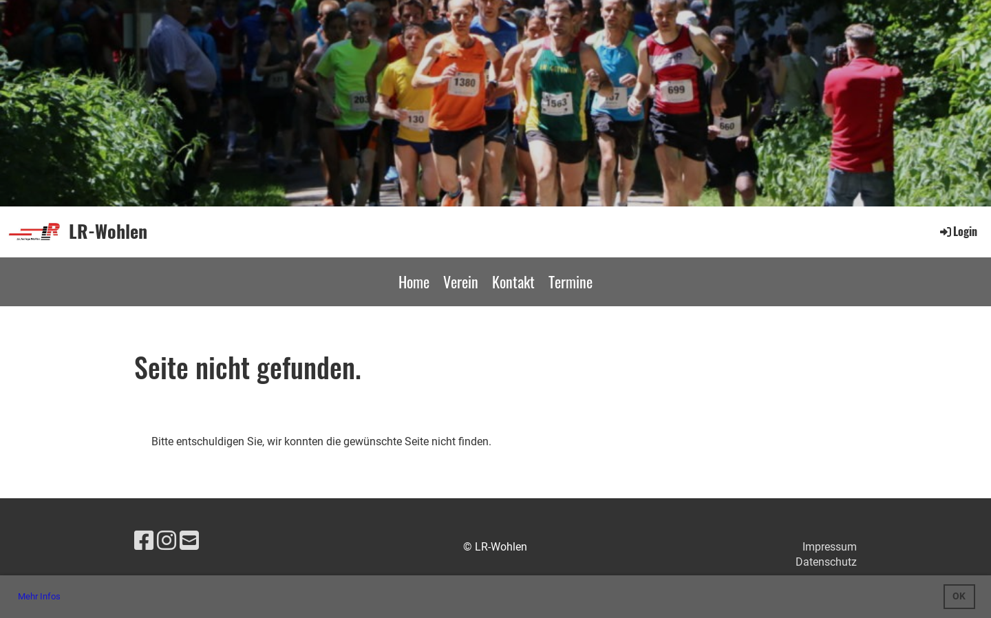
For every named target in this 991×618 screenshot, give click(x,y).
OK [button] (959, 596)
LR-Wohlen (108, 231)
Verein (460, 281)
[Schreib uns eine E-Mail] (189, 541)
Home (413, 281)
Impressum (829, 546)
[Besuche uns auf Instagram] (166, 541)
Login (957, 231)
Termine (570, 281)
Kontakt (513, 281)
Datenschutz (826, 561)
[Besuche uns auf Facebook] (143, 541)
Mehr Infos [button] (39, 596)
